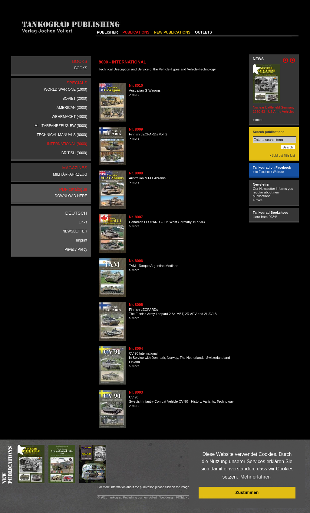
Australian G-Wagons (144, 90)
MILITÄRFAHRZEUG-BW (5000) (61, 126)
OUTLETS (203, 32)
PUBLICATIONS (135, 32)
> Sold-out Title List (282, 155)
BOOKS (80, 68)
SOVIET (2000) (74, 98)
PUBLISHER (107, 32)
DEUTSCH (76, 213)
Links (83, 222)
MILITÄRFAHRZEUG (70, 174)
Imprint (81, 240)
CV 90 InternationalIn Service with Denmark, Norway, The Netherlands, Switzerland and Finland (179, 358)
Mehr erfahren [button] (255, 476)
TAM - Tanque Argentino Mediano (153, 266)
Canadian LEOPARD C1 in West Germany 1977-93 (167, 222)
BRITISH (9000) (74, 153)
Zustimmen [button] (247, 492)
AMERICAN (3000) (72, 108)
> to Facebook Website (268, 172)
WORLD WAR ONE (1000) (65, 89)
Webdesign (166, 497)
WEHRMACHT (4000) (69, 117)
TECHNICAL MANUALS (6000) (62, 135)
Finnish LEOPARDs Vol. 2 (148, 134)
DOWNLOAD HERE (71, 196)
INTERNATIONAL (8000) (67, 144)
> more (134, 94)
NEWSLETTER (74, 231)
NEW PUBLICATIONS (172, 32)
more (259, 200)
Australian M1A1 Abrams (147, 178)
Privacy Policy (75, 249)
